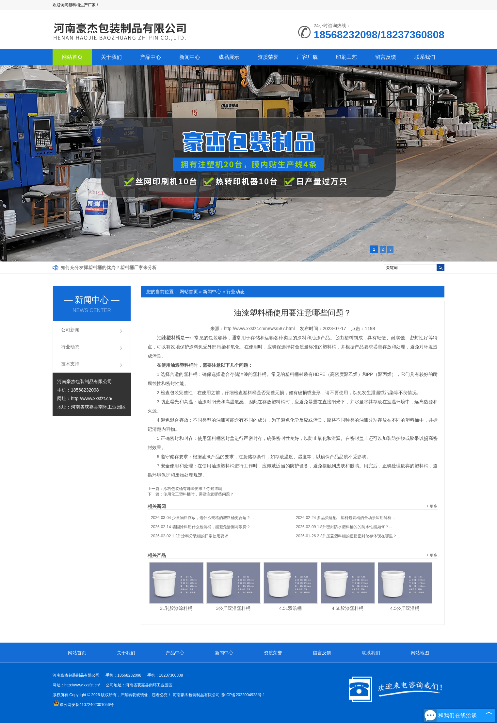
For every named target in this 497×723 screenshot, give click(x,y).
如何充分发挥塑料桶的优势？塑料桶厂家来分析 (109, 267)
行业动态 (235, 291)
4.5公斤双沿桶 (404, 608)
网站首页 (72, 57)
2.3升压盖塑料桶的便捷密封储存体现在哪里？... (348, 536)
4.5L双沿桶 (290, 608)
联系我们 (424, 57)
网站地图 (420, 652)
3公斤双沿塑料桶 (233, 608)
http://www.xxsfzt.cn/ (91, 398)
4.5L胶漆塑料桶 (347, 608)
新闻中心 (189, 57)
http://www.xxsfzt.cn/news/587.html (259, 328)
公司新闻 (70, 329)
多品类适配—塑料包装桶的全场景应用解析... (345, 517)
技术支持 (70, 363)
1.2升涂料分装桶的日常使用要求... (191, 536)
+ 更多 (432, 506)
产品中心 (150, 57)
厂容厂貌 (307, 57)
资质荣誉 (268, 57)
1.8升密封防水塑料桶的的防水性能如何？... (344, 527)
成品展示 (228, 57)
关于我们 (111, 57)
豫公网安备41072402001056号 (83, 704)
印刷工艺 (346, 57)
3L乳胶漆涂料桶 (176, 608)
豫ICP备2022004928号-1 (243, 695)
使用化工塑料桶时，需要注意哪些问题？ (198, 494)
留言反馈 (385, 57)
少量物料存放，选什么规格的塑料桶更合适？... (202, 517)
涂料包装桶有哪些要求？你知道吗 (192, 488)
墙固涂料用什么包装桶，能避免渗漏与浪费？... (202, 527)
